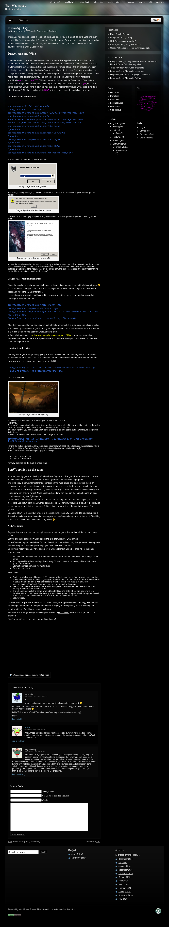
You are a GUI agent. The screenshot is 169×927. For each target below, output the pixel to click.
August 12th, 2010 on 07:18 (35, 753)
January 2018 (124, 873)
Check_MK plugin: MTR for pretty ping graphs (130, 48)
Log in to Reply (18, 721)
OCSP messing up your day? (123, 41)
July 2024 (122, 869)
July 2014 (122, 905)
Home (10, 20)
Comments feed (147, 134)
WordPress (24, 916)
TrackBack (93, 848)
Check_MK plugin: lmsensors (131, 68)
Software (53, 31)
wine (47, 676)
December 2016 (125, 876)
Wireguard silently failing (121, 37)
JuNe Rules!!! (77, 861)
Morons (44, 31)
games (28, 676)
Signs (118, 133)
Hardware (117, 137)
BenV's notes (15, 5)
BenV (12, 31)
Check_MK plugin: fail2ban (130, 78)
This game (12, 37)
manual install (38, 676)
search (142, 2)
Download (84, 2)
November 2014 (125, 902)
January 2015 (124, 898)
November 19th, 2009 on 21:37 (35, 731)
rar (28, 292)
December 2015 (125, 880)
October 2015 (124, 883)
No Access (129, 2)
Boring (116, 126)
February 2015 (124, 894)
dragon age (18, 676)
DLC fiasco (63, 614)
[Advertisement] (46, 653)
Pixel (39, 916)
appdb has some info (73, 60)
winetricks (85, 77)
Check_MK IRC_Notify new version (125, 44)
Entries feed (145, 131)
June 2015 (123, 887)
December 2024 (125, 865)
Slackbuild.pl (70, 2)
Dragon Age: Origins (18, 28)
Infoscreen (98, 2)
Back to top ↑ (73, 916)
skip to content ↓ (156, 2)
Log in (142, 127)
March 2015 (123, 891)
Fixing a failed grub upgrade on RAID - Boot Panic (132, 61)
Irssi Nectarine (114, 2)
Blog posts (23, 20)
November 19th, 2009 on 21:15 (36, 698)
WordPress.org (146, 138)
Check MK (120, 147)
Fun (38, 31)
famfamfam (61, 916)
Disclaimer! (55, 2)
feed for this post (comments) (24, 848)
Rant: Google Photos (119, 34)
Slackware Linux (78, 864)
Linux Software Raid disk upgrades (125, 64)
